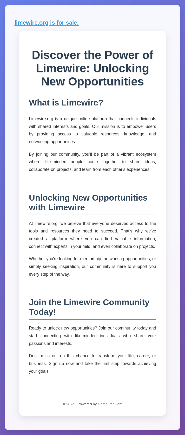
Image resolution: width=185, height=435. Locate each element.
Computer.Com (110, 404)
